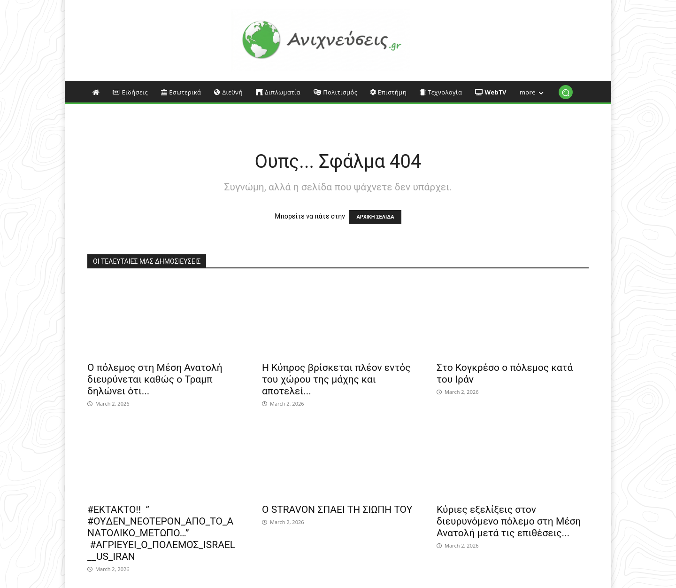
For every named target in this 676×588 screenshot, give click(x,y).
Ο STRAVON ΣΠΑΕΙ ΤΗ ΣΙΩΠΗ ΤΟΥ (337, 509)
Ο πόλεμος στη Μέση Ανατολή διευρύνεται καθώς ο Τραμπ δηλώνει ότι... (155, 379)
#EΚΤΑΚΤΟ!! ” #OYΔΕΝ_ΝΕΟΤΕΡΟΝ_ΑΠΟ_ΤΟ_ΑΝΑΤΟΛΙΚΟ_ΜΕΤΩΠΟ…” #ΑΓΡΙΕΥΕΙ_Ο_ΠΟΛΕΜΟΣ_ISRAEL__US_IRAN (161, 533)
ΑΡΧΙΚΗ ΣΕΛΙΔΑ (375, 217)
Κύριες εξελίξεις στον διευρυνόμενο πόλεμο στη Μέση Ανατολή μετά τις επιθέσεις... (509, 521)
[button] (566, 92)
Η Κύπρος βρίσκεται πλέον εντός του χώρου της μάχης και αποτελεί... (336, 379)
